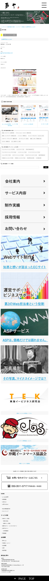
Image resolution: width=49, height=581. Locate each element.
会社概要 (4, 545)
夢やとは (4, 540)
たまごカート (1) (20, 149)
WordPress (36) (30, 158)
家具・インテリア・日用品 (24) (9, 135)
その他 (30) (38, 158)
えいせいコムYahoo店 (28, 124)
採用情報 (4, 499)
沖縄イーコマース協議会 (24, 454)
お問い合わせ (5, 504)
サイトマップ (5, 511)
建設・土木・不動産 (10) (35, 138)
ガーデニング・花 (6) (23, 138)
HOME (2, 493)
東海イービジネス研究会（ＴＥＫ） (24, 399)
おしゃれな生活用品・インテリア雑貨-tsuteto (10, 125)
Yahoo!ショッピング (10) (7, 158)
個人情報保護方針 (6, 508)
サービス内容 (4, 515)
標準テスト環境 (6, 523)
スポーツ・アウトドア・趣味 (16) (9, 138)
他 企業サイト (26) (16, 141)
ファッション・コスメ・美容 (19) (23, 132)
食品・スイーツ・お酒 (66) (8, 132)
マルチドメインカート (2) (31, 155)
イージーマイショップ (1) (34, 152)
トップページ (4, 26)
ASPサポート (5, 528)
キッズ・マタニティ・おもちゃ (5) (36, 135)
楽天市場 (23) (42, 155)
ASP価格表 (5, 530)
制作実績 (10, 26)
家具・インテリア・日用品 (18, 26)
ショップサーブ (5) (6, 155)
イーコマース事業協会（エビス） (24, 429)
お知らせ (4, 501)
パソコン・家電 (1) (22, 135)
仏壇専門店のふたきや (6, 39)
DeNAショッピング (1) (20, 158)
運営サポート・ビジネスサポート (9, 525)
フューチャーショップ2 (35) (8, 149)
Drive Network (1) (30, 149)
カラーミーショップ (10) (18, 155)
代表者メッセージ (6, 543)
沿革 (3, 548)
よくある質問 (5, 497)
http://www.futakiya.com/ (7, 53)
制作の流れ (5, 521)
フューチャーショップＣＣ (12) (9, 152)
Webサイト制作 (5, 518)
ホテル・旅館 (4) (5, 141)
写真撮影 (4, 533)
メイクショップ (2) (22, 152)
